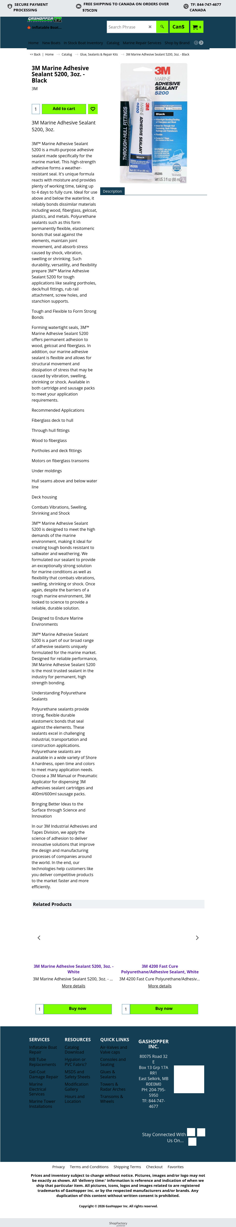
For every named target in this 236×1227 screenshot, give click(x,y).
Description (112, 191)
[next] (201, 42)
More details (73, 986)
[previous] (196, 42)
